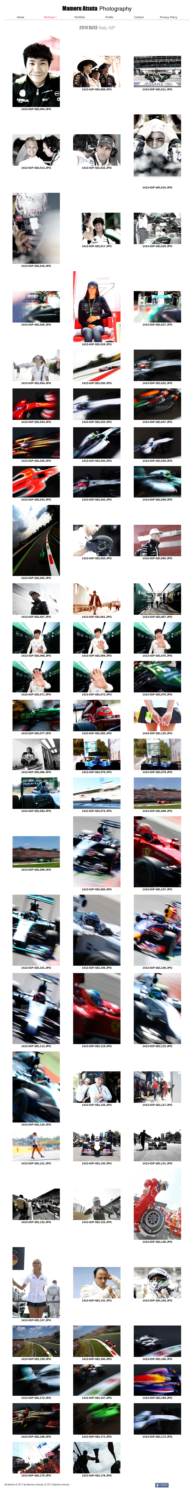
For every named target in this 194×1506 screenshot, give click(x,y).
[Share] (162, 1485)
